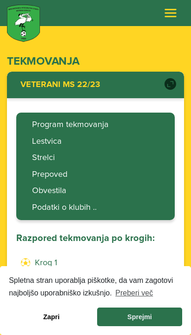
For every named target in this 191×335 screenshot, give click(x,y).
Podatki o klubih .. (64, 207)
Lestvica (47, 141)
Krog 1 (46, 263)
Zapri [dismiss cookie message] (51, 317)
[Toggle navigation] (171, 13)
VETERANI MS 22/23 (60, 84)
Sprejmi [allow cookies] (139, 317)
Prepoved (49, 174)
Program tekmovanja (70, 125)
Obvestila (49, 191)
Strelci (43, 158)
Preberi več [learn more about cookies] (134, 293)
